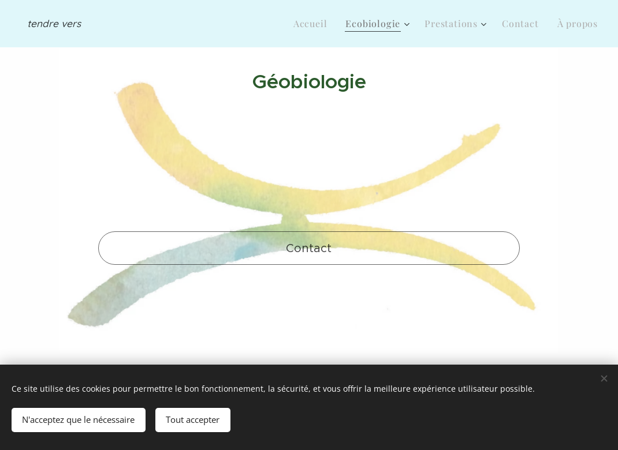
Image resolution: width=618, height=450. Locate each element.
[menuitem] (314, 23)
